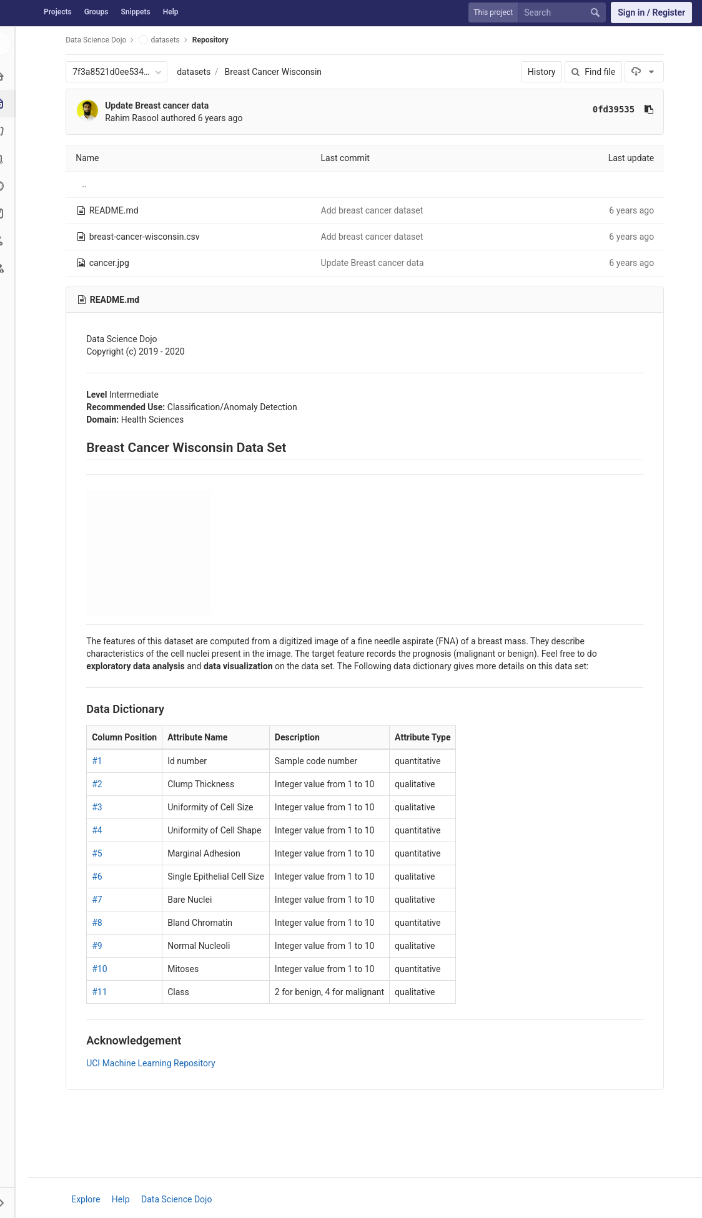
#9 (99, 946)
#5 (99, 853)
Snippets (135, 11)
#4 (99, 830)
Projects (58, 11)
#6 (99, 877)
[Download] (646, 71)
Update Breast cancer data (158, 106)
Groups (96, 11)
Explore (87, 1199)
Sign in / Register (651, 12)
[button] (15, 1202)
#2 (99, 784)
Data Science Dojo (97, 40)
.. (86, 184)
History (544, 72)
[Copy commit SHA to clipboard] (650, 109)
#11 (101, 992)
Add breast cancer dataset (373, 210)
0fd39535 (615, 109)
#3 (99, 807)
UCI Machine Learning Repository (152, 1063)
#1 (99, 761)
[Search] (564, 13)
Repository (212, 40)
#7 (99, 900)
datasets (195, 72)
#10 (101, 969)
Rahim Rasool (134, 118)
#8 (99, 923)
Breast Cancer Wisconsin (275, 72)
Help (171, 11)
